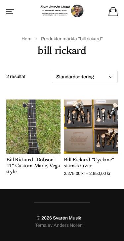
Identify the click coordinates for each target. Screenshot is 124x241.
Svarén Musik (67, 218)
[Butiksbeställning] (85, 77)
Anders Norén (68, 225)
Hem (26, 38)
